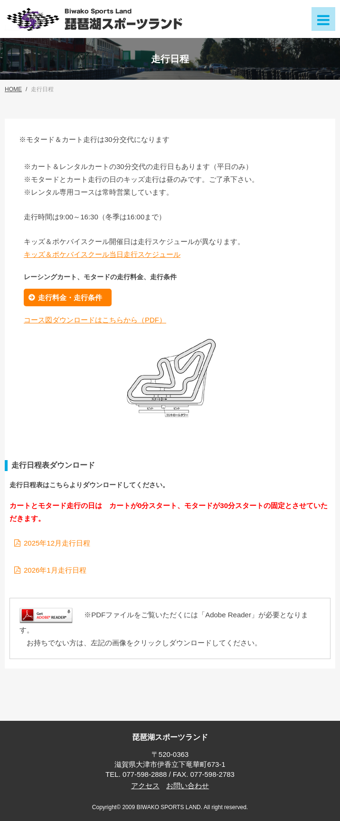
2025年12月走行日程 (57, 543)
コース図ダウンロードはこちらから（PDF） (95, 320)
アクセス (145, 786)
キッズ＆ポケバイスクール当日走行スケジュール (102, 254)
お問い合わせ (187, 786)
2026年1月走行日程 (55, 570)
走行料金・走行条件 (70, 297)
